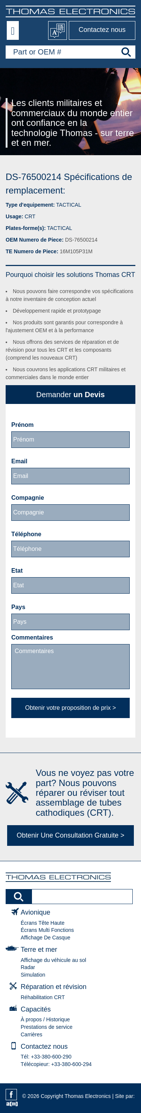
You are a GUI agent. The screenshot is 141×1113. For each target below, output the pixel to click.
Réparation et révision (53, 987)
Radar (28, 967)
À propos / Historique (45, 1019)
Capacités (36, 1009)
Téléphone (26, 534)
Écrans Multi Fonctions (47, 930)
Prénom (22, 425)
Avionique (35, 912)
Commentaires (32, 637)
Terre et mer (39, 949)
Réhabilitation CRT (43, 997)
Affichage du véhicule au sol (53, 960)
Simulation (33, 975)
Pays (18, 607)
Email (19, 461)
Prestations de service (47, 1027)
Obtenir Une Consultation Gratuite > (70, 835)
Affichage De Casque (45, 938)
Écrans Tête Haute (42, 923)
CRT (30, 216)
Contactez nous (102, 29)
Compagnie (27, 497)
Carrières (31, 1034)
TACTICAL (68, 205)
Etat (17, 570)
